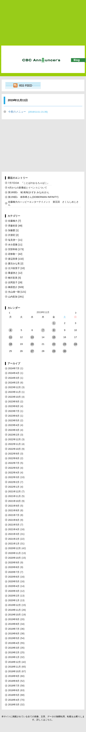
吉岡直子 (15, 282)
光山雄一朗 (17, 291)
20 (32, 344)
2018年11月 (14, 666)
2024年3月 (13, 378)
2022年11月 (14, 444)
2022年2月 (13, 482)
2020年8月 (13, 567)
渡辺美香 (16, 258)
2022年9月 (13, 453)
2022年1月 (13, 486)
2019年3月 (13, 647)
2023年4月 (13, 425)
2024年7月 (13, 368)
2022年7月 (13, 463)
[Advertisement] (43, 22)
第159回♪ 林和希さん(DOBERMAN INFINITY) (33, 197)
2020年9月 (13, 562)
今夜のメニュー (28, 111)
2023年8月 (13, 406)
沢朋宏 (13, 235)
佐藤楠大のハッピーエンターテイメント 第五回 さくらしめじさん (43, 203)
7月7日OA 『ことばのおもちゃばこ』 (30, 183)
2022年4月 (13, 472)
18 (10, 344)
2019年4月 (13, 643)
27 (32, 351)
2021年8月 (13, 510)
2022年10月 (14, 449)
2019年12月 (14, 605)
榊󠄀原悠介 (16, 287)
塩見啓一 (15, 240)
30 (64, 351)
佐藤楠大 (14, 220)
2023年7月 (13, 411)
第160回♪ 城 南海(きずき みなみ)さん (28, 192)
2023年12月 (14, 387)
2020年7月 (13, 572)
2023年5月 (13, 420)
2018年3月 (13, 704)
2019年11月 (14, 610)
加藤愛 (13, 230)
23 (64, 344)
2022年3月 (13, 477)
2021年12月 (14, 491)
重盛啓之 (15, 273)
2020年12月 (14, 548)
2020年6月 (13, 576)
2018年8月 (13, 681)
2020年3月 (13, 591)
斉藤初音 (15, 225)
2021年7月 (13, 515)
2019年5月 (13, 638)
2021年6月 (13, 520)
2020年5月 (13, 581)
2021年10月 (14, 501)
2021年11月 (14, 496)
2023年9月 (13, 401)
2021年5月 (13, 524)
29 (53, 351)
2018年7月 (13, 685)
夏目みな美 (15, 263)
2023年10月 (14, 396)
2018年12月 (14, 662)
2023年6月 (13, 415)
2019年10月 (14, 614)
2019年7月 (13, 628)
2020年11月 (14, 553)
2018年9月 (13, 676)
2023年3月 (13, 430)
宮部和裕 (16, 249)
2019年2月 (13, 652)
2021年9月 (13, 505)
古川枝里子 (16, 268)
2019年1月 (13, 657)
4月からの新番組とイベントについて (27, 187)
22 (53, 344)
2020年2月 (13, 595)
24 (75, 344)
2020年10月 (14, 557)
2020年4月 (13, 586)
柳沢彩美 (14, 277)
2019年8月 (13, 624)
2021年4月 (13, 529)
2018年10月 (14, 671)
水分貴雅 (15, 244)
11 (10, 337)
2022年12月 (14, 439)
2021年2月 (13, 539)
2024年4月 (13, 373)
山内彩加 (16, 296)
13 (32, 337)
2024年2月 (13, 382)
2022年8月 (13, 458)
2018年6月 (13, 690)
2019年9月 (13, 619)
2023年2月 (13, 434)
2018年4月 (13, 699)
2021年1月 (13, 543)
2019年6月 (13, 633)
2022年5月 (13, 468)
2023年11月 (14, 392)
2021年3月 (13, 534)
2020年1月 (13, 600)
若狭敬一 (15, 254)
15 (53, 337)
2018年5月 (13, 695)
